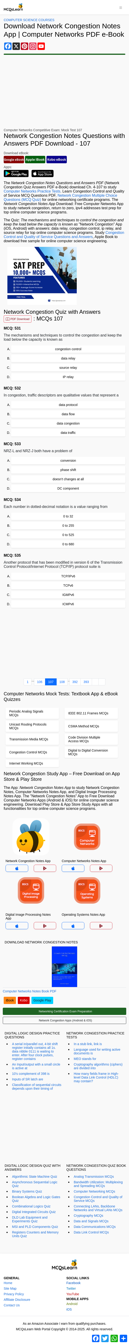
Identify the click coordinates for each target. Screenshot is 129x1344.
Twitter (71, 1288)
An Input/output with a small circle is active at (36, 1066)
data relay (68, 358)
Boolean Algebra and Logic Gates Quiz (36, 1199)
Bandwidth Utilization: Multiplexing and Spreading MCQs (98, 1184)
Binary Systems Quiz (27, 1191)
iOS (69, 1309)
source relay (68, 368)
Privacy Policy (14, 1294)
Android (71, 1304)
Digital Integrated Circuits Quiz (34, 1212)
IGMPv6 (68, 595)
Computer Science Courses (29, 20)
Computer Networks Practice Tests (32, 191)
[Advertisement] (64, 642)
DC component (68, 488)
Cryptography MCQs (88, 1215)
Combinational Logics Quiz (31, 1206)
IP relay (68, 377)
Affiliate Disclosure (17, 1299)
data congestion (68, 423)
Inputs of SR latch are (27, 1079)
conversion (68, 460)
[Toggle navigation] (120, 7)
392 (75, 682)
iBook (10, 1000)
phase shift (68, 470)
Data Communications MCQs (95, 1227)
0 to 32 (68, 516)
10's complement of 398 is (30, 1074)
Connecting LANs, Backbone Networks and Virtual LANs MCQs (98, 1208)
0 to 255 (68, 525)
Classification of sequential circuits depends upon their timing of (36, 1086)
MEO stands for (85, 1059)
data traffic (68, 433)
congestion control (68, 349)
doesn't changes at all (68, 479)
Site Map (10, 1288)
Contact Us (12, 1305)
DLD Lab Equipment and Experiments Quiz (29, 1219)
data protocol (68, 405)
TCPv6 (68, 585)
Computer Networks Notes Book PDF (29, 991)
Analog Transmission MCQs (94, 1176)
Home (8, 1283)
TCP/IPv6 (68, 576)
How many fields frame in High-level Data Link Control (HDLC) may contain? (96, 1077)
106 (39, 682)
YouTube (72, 1294)
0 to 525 (68, 535)
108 (62, 682)
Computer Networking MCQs (94, 1191)
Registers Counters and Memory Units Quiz (35, 1234)
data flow (68, 414)
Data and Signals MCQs (91, 1221)
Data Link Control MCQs (91, 1232)
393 (86, 682)
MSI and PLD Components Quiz (35, 1227)
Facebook (73, 1283)
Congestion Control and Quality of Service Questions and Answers (64, 235)
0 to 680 (68, 544)
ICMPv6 (68, 604)
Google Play (42, 1000)
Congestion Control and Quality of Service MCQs (98, 1199)
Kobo (24, 1000)
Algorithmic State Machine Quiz (34, 1176)
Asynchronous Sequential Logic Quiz (34, 1184)
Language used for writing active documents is (97, 1051)
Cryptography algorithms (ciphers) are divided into (98, 1066)
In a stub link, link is (88, 1044)
